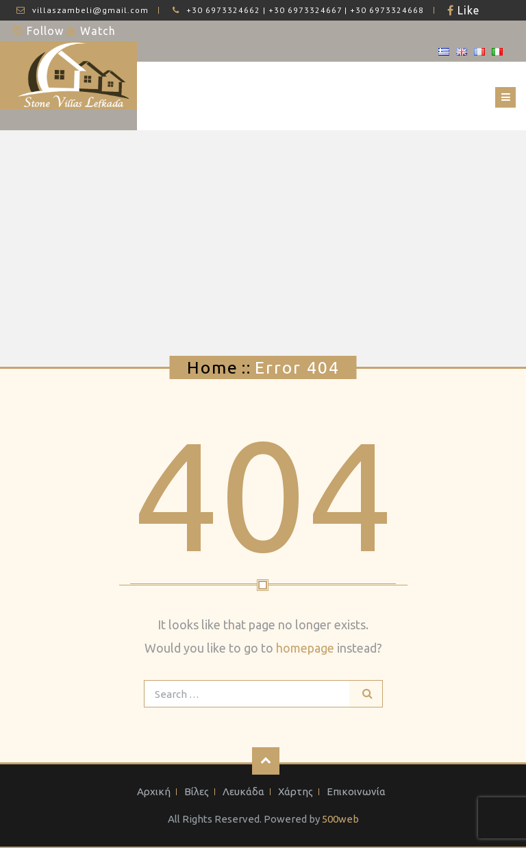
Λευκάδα (243, 791)
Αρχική (154, 791)
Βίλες (196, 791)
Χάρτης (295, 791)
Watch (96, 31)
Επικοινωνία (356, 791)
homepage (305, 648)
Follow (43, 31)
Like (466, 10)
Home (212, 367)
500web (340, 819)
